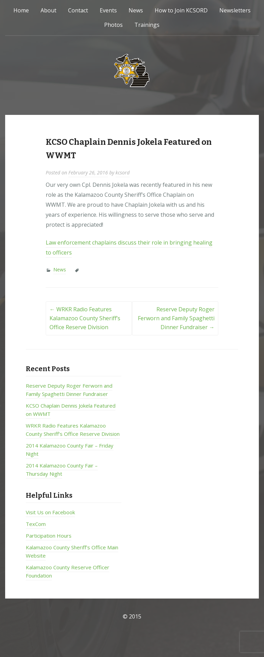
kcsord (123, 172)
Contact (78, 10)
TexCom (36, 523)
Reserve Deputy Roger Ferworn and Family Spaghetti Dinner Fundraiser (176, 318)
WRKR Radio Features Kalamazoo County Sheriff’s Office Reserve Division (85, 318)
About (48, 10)
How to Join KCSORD (181, 10)
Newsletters (235, 10)
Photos (113, 25)
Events (108, 10)
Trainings (147, 25)
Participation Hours (49, 535)
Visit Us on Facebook (50, 512)
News (136, 10)
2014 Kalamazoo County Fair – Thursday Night (62, 469)
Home (21, 10)
